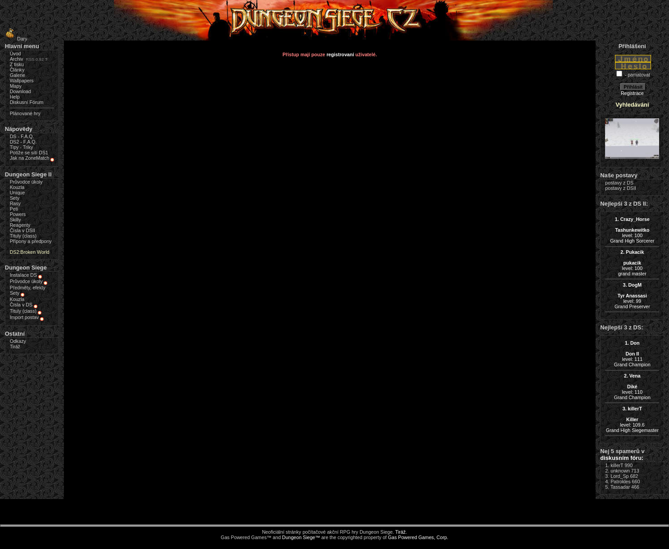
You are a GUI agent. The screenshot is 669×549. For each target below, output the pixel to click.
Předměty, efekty (27, 287)
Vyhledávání (632, 104)
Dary (15, 38)
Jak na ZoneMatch (30, 158)
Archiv (16, 59)
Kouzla (17, 187)
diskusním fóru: (621, 457)
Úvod (15, 53)
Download (20, 91)
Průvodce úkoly (26, 181)
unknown (620, 470)
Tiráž (15, 346)
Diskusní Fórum (27, 102)
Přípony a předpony (31, 241)
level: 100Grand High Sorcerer (632, 229)
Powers (18, 214)
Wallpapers (22, 80)
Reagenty (20, 225)
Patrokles (620, 481)
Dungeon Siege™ (301, 537)
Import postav (24, 317)
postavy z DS (619, 182)
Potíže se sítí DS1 (29, 152)
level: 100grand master (632, 262)
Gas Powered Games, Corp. (418, 537)
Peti (14, 209)
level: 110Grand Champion (632, 386)
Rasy (15, 203)
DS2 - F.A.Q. (23, 141)
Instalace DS (23, 275)
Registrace (632, 93)
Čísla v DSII (22, 230)
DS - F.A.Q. (22, 136)
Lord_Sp (619, 476)
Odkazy (18, 341)
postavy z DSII (620, 188)
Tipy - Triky (21, 147)
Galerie (17, 75)
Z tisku (17, 64)
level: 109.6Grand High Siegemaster (632, 419)
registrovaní (340, 54)
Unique (17, 192)
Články (17, 69)
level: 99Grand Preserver (632, 295)
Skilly (15, 219)
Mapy (16, 86)
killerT (616, 465)
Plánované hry (25, 113)
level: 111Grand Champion (632, 353)
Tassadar (620, 487)
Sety (14, 198)
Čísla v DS (21, 304)
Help (15, 96)
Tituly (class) (23, 235)
